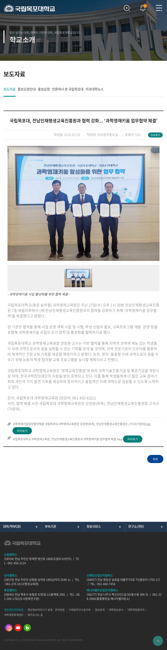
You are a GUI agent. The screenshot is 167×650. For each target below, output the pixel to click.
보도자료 (9, 89)
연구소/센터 (136, 526)
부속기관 (50, 526)
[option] (83, 203)
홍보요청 (44, 89)
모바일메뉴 (159, 8)
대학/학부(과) (12, 526)
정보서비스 (94, 526)
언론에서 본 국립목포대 (67, 89)
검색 (127, 8)
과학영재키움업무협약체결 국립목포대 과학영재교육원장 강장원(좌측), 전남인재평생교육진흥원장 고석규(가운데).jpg (81, 424)
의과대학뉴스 (94, 89)
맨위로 (158, 641)
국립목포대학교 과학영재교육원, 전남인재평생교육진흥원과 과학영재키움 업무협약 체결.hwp (67, 439)
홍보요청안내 (27, 89)
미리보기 (22, 431)
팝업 (141, 7)
